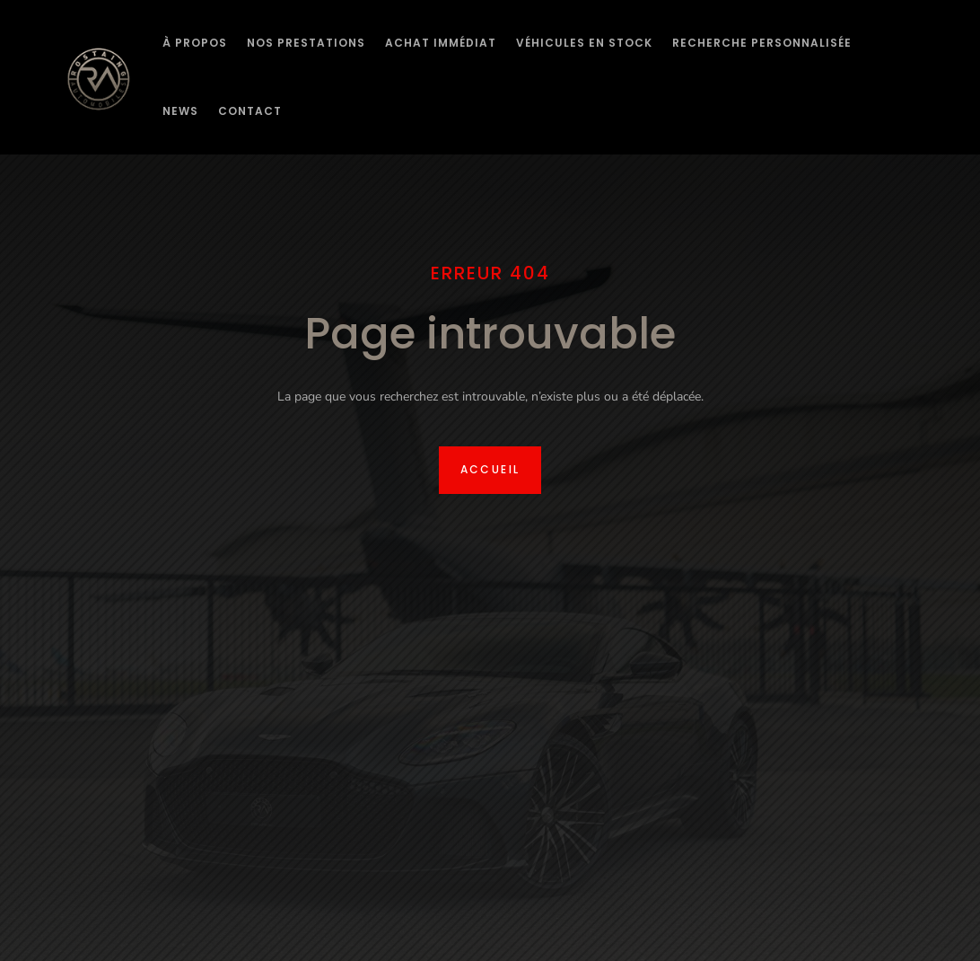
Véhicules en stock (584, 42)
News (180, 111)
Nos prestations (306, 42)
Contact (250, 111)
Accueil (490, 469)
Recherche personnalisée (762, 42)
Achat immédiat (440, 42)
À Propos (194, 42)
